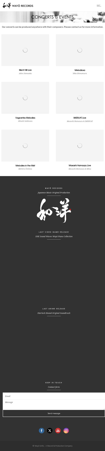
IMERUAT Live (80, 117)
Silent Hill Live (25, 69)
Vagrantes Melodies (25, 117)
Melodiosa (80, 70)
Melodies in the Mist (25, 165)
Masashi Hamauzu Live (80, 165)
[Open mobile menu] (99, 5)
